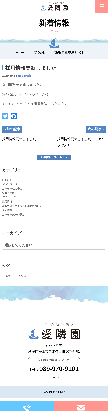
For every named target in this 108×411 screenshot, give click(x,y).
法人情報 (8, 219)
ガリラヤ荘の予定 (14, 192)
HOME (19, 52)
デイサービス (11, 203)
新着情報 (40, 52)
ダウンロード (11, 187)
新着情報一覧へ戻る (53, 158)
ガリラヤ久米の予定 (15, 224)
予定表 (26, 287)
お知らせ (8, 181)
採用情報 (27, 75)
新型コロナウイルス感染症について (26, 213)
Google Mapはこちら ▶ (54, 359)
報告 (9, 287)
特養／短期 (9, 197)
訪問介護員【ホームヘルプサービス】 (31, 94)
